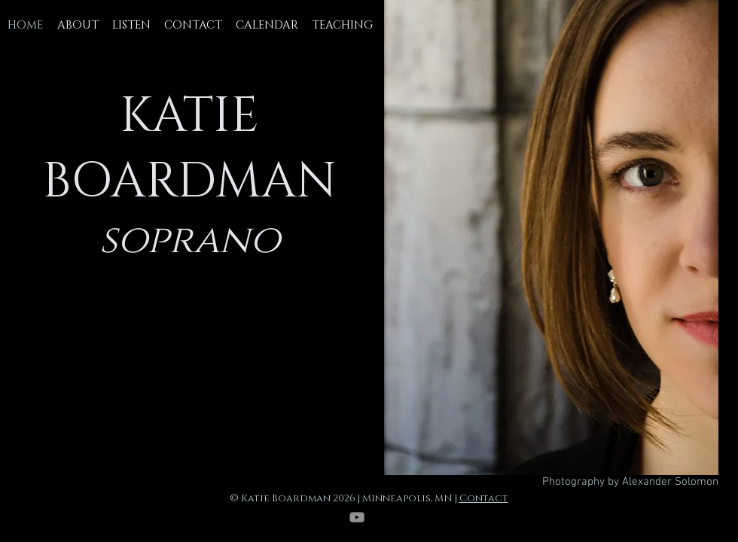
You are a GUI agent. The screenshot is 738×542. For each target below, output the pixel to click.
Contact (483, 498)
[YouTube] (357, 517)
